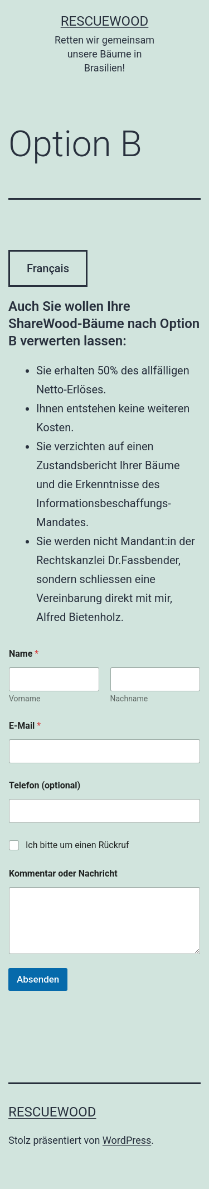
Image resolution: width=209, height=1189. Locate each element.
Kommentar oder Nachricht (63, 873)
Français (48, 268)
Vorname (24, 698)
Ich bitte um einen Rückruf (77, 845)
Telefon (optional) (44, 785)
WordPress (127, 1140)
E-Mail (25, 725)
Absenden (38, 979)
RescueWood (105, 21)
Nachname (129, 698)
